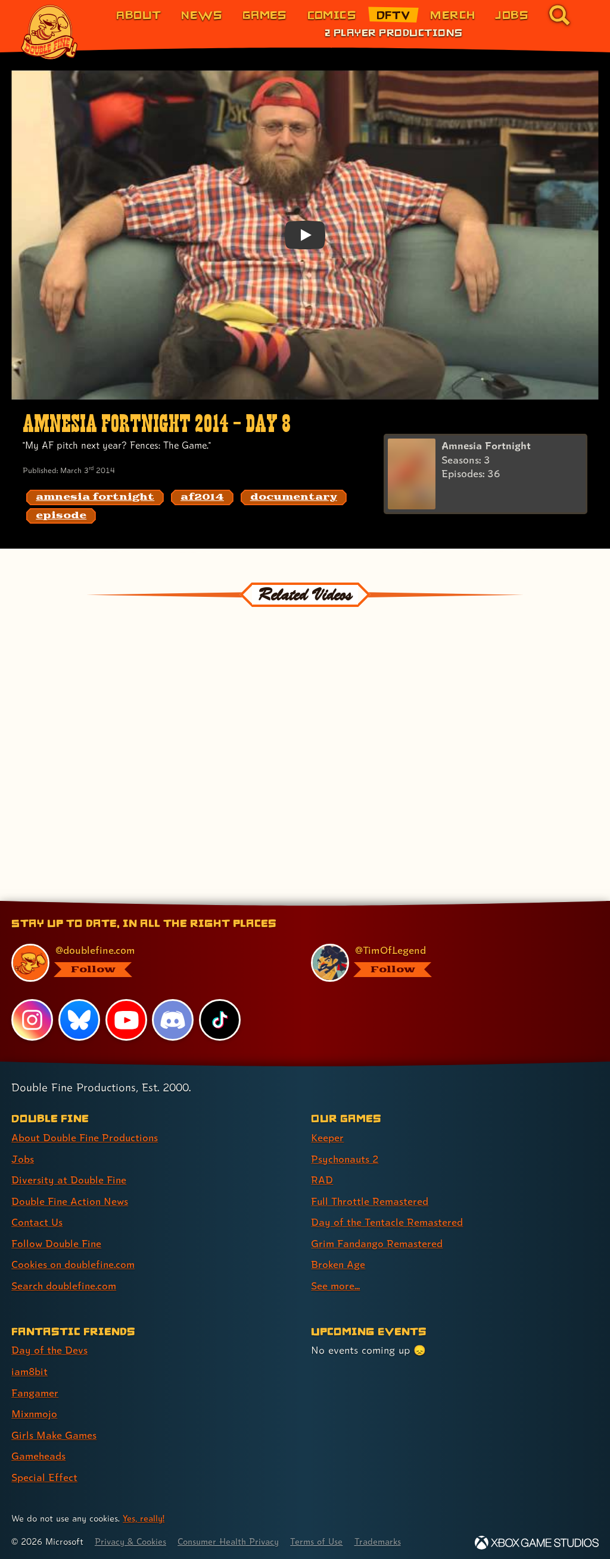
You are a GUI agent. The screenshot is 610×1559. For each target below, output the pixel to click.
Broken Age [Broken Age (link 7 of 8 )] (338, 1262)
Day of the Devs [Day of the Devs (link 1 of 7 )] (49, 1347)
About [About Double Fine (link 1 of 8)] (138, 14)
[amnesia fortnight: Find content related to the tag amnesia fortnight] (95, 497)
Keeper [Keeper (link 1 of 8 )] (327, 1137)
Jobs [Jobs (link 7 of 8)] (511, 14)
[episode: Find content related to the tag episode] (61, 516)
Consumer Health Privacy (232, 1537)
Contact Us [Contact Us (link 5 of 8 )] (37, 1220)
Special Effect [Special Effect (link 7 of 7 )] (44, 1473)
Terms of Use (323, 1537)
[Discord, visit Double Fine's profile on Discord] (173, 1020)
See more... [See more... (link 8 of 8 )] (335, 1283)
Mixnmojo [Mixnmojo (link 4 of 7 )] (35, 1410)
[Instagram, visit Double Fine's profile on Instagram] (32, 1020)
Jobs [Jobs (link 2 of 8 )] (22, 1158)
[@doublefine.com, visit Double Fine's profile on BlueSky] (147, 963)
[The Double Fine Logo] (49, 32)
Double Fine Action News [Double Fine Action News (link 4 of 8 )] (70, 1200)
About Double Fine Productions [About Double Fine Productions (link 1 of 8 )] (86, 1137)
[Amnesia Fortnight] (485, 474)
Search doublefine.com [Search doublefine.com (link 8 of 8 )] (65, 1283)
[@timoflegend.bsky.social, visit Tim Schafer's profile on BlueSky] (447, 963)
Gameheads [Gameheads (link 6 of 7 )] (39, 1452)
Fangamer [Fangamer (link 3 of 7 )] (35, 1389)
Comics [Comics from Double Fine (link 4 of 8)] (332, 14)
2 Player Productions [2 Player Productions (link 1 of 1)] (393, 32)
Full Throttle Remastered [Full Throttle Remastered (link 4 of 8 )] (370, 1200)
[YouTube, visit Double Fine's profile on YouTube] (126, 1020)
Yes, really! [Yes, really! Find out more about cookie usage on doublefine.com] (144, 1513)
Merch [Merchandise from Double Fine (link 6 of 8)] (452, 14)
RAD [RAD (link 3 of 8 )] (322, 1179)
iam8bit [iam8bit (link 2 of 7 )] (30, 1368)
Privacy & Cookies (132, 1537)
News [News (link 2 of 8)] (201, 14)
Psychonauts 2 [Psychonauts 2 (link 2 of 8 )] (346, 1158)
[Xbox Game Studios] (537, 1538)
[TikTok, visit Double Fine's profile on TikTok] (220, 1020)
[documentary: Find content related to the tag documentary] (294, 497)
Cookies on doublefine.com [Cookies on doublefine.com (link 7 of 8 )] (74, 1262)
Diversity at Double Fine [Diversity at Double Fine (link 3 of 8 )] (69, 1179)
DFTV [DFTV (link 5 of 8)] (393, 14)
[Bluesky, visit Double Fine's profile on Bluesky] (79, 1020)
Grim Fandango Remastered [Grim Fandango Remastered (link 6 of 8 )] (378, 1241)
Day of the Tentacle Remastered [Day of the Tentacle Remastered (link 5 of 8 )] (388, 1220)
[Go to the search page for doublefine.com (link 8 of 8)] (559, 15)
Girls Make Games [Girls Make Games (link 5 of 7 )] (54, 1431)
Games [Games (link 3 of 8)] (264, 14)
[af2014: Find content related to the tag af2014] (202, 497)
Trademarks (385, 1537)
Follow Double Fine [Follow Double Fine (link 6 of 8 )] (57, 1241)
